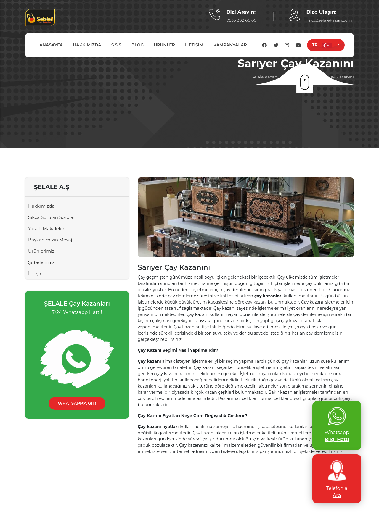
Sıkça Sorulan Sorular (51, 217)
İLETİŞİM (194, 45)
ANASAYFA (51, 45)
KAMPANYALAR (230, 45)
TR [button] (324, 45)
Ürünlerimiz (41, 251)
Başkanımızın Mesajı (50, 240)
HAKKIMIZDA (87, 45)
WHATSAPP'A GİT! (77, 403)
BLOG (137, 45)
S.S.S (116, 45)
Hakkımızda (41, 206)
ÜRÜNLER (164, 45)
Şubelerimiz (41, 262)
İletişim (36, 273)
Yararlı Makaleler (46, 228)
